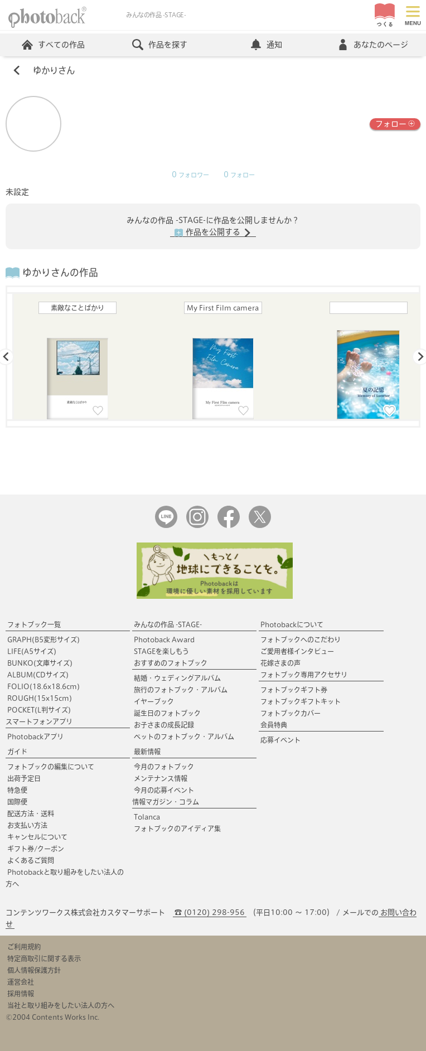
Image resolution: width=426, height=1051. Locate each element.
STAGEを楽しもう (161, 651)
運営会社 (20, 982)
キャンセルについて (37, 837)
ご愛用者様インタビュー (297, 651)
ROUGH (39, 698)
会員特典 (273, 724)
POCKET (39, 709)
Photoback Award (164, 639)
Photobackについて (291, 624)
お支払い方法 (27, 825)
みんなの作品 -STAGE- (168, 624)
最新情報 (147, 751)
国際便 (17, 801)
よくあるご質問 (30, 860)
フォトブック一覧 (34, 624)
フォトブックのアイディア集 (177, 828)
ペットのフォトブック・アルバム (184, 736)
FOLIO (43, 686)
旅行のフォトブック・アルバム (180, 689)
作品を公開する (213, 232)
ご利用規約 (24, 946)
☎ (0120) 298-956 (210, 912)
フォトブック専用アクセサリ (303, 674)
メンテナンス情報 (160, 778)
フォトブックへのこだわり (300, 639)
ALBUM (38, 674)
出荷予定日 (24, 778)
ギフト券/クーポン (35, 848)
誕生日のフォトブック (167, 713)
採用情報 (20, 993)
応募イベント (280, 740)
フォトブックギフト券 (293, 689)
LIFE (31, 651)
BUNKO (39, 663)
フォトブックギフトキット (300, 701)
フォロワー (190, 175)
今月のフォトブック (164, 766)
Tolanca (147, 816)
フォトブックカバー (290, 713)
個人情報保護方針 (34, 970)
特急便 (17, 790)
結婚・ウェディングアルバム (177, 678)
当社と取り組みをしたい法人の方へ (60, 1005)
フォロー (395, 123)
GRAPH (43, 639)
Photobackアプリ (35, 736)
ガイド (17, 751)
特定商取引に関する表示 (44, 958)
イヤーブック (154, 701)
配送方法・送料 (30, 813)
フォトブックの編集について (50, 766)
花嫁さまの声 (280, 663)
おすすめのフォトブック (170, 663)
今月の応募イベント (164, 790)
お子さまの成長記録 (164, 724)
